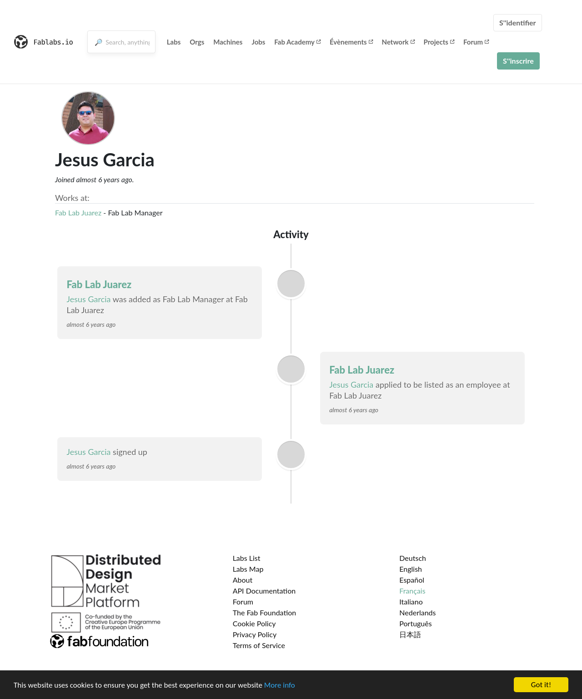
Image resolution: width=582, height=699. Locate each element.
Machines (227, 42)
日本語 (410, 634)
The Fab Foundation (264, 612)
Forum (476, 42)
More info (279, 685)
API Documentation (264, 590)
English (410, 568)
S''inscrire (518, 60)
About (243, 579)
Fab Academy (297, 42)
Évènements (351, 42)
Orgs (197, 42)
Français (412, 590)
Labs (174, 42)
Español (411, 579)
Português (415, 623)
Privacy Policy (255, 634)
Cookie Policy (254, 623)
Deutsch (412, 558)
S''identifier (517, 22)
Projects (439, 42)
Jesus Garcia (89, 299)
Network (398, 42)
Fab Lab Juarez (79, 212)
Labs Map (248, 568)
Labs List (247, 558)
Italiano (411, 601)
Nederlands (417, 612)
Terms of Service (259, 645)
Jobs (258, 42)
